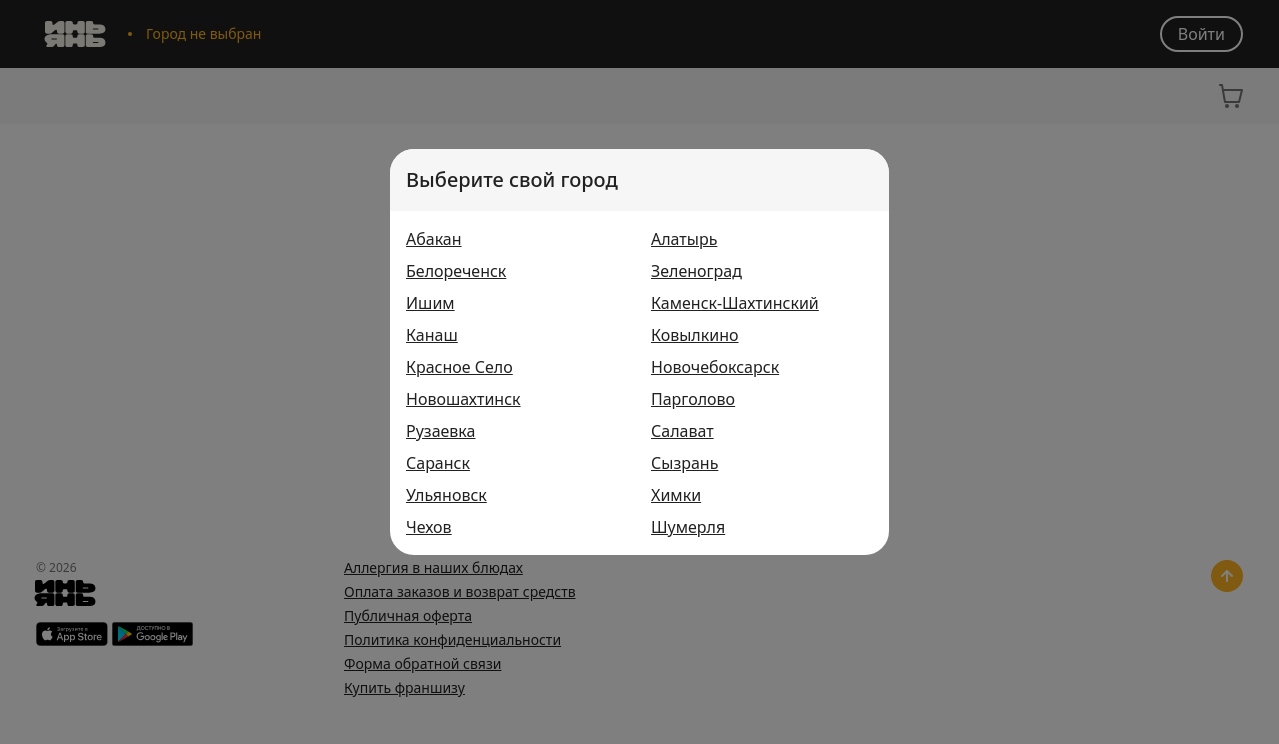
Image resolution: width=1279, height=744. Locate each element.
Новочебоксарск (715, 367)
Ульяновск (446, 495)
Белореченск (456, 271)
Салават (682, 431)
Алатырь (684, 239)
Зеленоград (696, 271)
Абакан (434, 239)
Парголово (693, 399)
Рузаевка (440, 431)
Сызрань (684, 463)
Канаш (432, 335)
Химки (676, 495)
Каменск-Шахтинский (735, 303)
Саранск (438, 463)
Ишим (430, 303)
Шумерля (688, 527)
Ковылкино (695, 335)
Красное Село (459, 367)
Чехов (429, 527)
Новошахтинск (463, 399)
